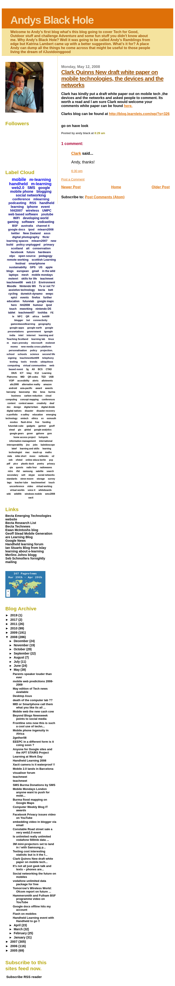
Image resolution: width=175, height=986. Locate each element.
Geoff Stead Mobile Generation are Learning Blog (28, 535)
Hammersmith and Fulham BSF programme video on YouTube (34, 899)
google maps (45, 301)
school (10, 354)
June (18, 665)
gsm (49, 433)
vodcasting (46, 222)
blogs (10, 271)
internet (30, 335)
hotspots (43, 437)
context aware (26, 403)
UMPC (46, 210)
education (38, 414)
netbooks (43, 456)
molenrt (13, 278)
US (41, 267)
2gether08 (19, 737)
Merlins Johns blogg (21, 555)
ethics (35, 418)
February (21, 933)
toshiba (42, 312)
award (38, 388)
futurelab (28, 301)
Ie (13, 316)
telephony (48, 358)
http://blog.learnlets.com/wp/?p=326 (139, 114)
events (24, 297)
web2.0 (18, 188)
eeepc (49, 293)
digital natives (14, 411)
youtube (47, 214)
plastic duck (27, 463)
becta (41, 290)
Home (116, 187)
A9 (33, 369)
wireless (32, 210)
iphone (32, 206)
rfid (18, 471)
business (16, 396)
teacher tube (21, 482)
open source (26, 256)
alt (27, 248)
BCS (40, 369)
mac (27, 452)
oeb (11, 460)
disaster (29, 411)
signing (12, 358)
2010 (14, 628)
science (34, 354)
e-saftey (25, 414)
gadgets (31, 426)
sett (23, 475)
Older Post (161, 187)
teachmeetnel (38, 482)
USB (51, 377)
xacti (30, 497)
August (19, 657)
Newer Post (71, 187)
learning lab (38, 339)
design (17, 407)
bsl (28, 320)
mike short (20, 456)
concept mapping (29, 399)
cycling (12, 293)
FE (51, 312)
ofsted (19, 460)
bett (50, 290)
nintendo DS (43, 308)
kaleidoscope (48, 445)
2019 (14, 615)
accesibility (23, 380)
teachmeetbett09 (29, 358)
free (37, 422)
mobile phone (21, 191)
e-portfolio (12, 414)
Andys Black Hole (52, 20)
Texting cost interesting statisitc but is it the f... (30, 853)
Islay (28, 373)
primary (49, 244)
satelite (39, 471)
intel (20, 335)
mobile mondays (42, 274)
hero (14, 305)
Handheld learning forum (24, 544)
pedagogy (45, 256)
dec (8, 407)
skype (31, 475)
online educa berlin (36, 460)
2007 (14, 941)
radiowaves (46, 467)
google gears (17, 433)
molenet (50, 342)
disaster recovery (46, 411)
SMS (31, 188)
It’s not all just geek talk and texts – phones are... (32, 867)
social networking (31, 195)
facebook (17, 252)
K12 (37, 373)
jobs (35, 445)
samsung (28, 471)
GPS (32, 267)
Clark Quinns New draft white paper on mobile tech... (33, 860)
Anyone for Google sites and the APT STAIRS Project (32, 751)
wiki (9, 494)
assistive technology (21, 290)
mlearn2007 (40, 240)
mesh (25, 274)
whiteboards (45, 490)
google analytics (42, 430)
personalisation (18, 350)
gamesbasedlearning (23, 324)
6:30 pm (77, 171)
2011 (14, 624)
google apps (17, 327)
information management (22, 441)
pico (15, 463)
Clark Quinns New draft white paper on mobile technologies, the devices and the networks (112, 78)
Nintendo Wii (28, 286)
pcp (51, 460)
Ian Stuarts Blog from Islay (25, 548)
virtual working (44, 486)
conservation (42, 248)
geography (44, 324)
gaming (13, 222)
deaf (52, 403)
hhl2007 (16, 210)
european (23, 271)
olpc (12, 256)
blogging (44, 191)
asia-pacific (26, 388)
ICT (21, 373)
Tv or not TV (47, 286)
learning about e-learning (24, 551)
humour (38, 305)
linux (51, 339)
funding (47, 422)
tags (9, 482)
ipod (31, 229)
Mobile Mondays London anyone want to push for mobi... (31, 792)
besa (42, 392)
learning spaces (17, 240)
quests (19, 467)
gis (19, 430)
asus (47, 233)
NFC (19, 316)
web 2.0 (30, 282)
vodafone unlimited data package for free (29, 882)
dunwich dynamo (32, 293)
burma (51, 392)
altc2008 (14, 384)
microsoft (36, 342)
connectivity (40, 320)
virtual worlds (17, 490)
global (27, 430)
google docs (16, 229)
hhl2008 (25, 305)
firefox (36, 297)
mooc (33, 456)
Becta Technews (17, 526)
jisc (28, 445)
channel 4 (42, 225)
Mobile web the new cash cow (33, 711)
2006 (14, 946)
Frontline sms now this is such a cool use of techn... (34, 724)
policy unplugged (28, 244)
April (18, 925)
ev (42, 418)
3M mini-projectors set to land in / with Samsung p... (33, 845)
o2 (53, 456)
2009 (14, 632)
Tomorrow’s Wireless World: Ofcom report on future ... (32, 890)
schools (22, 354)
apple (49, 267)
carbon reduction (33, 396)
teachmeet (46, 278)
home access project (25, 437)
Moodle (11, 286)
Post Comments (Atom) (105, 197)
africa (36, 316)
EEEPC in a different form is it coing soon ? (33, 743)
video (30, 486)
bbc (35, 392)
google (44, 188)
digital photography (25, 237)
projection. (46, 350)
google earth (34, 327)
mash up (37, 452)
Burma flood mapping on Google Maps (30, 801)
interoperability (15, 445)
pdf (8, 463)
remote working (17, 259)
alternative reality (31, 384)
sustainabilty (18, 267)
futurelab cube (15, 426)
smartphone (36, 263)
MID (22, 377)
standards (11, 479)
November (22, 645)
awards (49, 388)
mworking (26, 308)
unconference (17, 486)
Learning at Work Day (28, 756)
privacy (51, 463)
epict (14, 297)
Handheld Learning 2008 (29, 760)
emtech (24, 418)
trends (33, 361)
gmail (35, 271)
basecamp (24, 392)
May (17, 669)
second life (48, 354)
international (45, 441)
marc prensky (20, 342)
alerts (36, 380)
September (22, 653)
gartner (42, 426)
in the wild (48, 271)
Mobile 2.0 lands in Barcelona (33, 768)
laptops (13, 274)
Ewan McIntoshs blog (21, 530)
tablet (11, 312)
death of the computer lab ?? (33, 700)
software (28, 222)
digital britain (31, 407)
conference (21, 199)
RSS (32, 203)
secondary (12, 475)
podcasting (17, 203)
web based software (23, 214)
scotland (17, 248)
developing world (36, 218)
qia (11, 467)
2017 (14, 619)
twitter (15, 233)
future (31, 252)
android (13, 388)
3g (27, 369)
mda (9, 456)
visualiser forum (24, 772)
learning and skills (29, 448)
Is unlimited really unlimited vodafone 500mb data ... (32, 838)
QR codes (33, 377)
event (45, 206)
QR (27, 316)
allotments (47, 380)
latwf (14, 448)
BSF (15, 225)
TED (43, 377)
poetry (40, 463)
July (17, 661)
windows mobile (33, 494)
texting (14, 361)
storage (41, 479)
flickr (46, 237)
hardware (44, 252)
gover (30, 433)
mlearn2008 (46, 229)
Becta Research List (20, 523)
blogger (18, 320)
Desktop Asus (22, 696)
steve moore (27, 479)
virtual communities (34, 365)
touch (52, 482)
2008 (14, 637)
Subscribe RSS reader (24, 977)
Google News (15, 540)
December (21, 641)
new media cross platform (36, 346)
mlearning (41, 199)
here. (128, 106)
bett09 (45, 316)
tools (24, 361)
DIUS (14, 373)
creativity (42, 403)
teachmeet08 (14, 282)
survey (51, 479)
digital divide (48, 407)
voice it (31, 490)
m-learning (41, 184)
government (34, 331)
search (50, 471)
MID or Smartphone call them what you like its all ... (33, 705)
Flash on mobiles (24, 913)
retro (10, 471)
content (11, 403)
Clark (76, 153)
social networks (46, 475)
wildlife (18, 494)
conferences (48, 399)
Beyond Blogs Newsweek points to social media (30, 717)
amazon (47, 384)
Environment (47, 282)
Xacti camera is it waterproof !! (34, 764)
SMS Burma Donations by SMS (34, 785)
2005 (14, 950)
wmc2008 (50, 494)
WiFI (16, 218)
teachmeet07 (26, 312)
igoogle (48, 331)
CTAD (49, 369)
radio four (31, 467)
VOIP (11, 380)
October (20, 649)
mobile (19, 179)
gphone (40, 433)
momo (14, 346)
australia (27, 225)
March (19, 929)
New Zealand (32, 233)
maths (48, 452)
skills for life (29, 278)
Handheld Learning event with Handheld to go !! (33, 919)
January (20, 937)
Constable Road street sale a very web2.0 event (32, 830)
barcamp (11, 392)
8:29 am (99, 133)
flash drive (26, 422)
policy (33, 350)
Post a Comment (73, 179)
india (12, 335)
